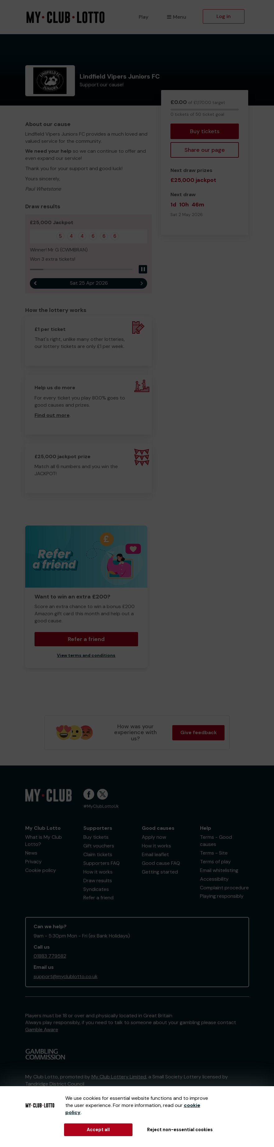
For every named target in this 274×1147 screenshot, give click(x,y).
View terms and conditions (86, 655)
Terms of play (215, 861)
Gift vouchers (98, 845)
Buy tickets (205, 131)
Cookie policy (40, 870)
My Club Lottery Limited (118, 1076)
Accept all (98, 1129)
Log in (223, 16)
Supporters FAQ (101, 863)
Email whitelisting (219, 870)
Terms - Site (214, 853)
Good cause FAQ (161, 863)
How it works (98, 872)
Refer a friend (86, 639)
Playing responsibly (222, 896)
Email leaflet (155, 854)
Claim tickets (97, 854)
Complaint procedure (224, 887)
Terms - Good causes (216, 840)
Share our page (204, 150)
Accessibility (214, 879)
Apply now (154, 837)
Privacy (33, 861)
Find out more (52, 415)
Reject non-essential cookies (180, 1129)
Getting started (160, 872)
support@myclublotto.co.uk (66, 976)
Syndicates (96, 889)
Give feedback (198, 732)
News (31, 853)
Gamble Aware (41, 1029)
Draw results (97, 880)
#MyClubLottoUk (101, 806)
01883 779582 (50, 956)
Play (143, 17)
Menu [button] (176, 17)
